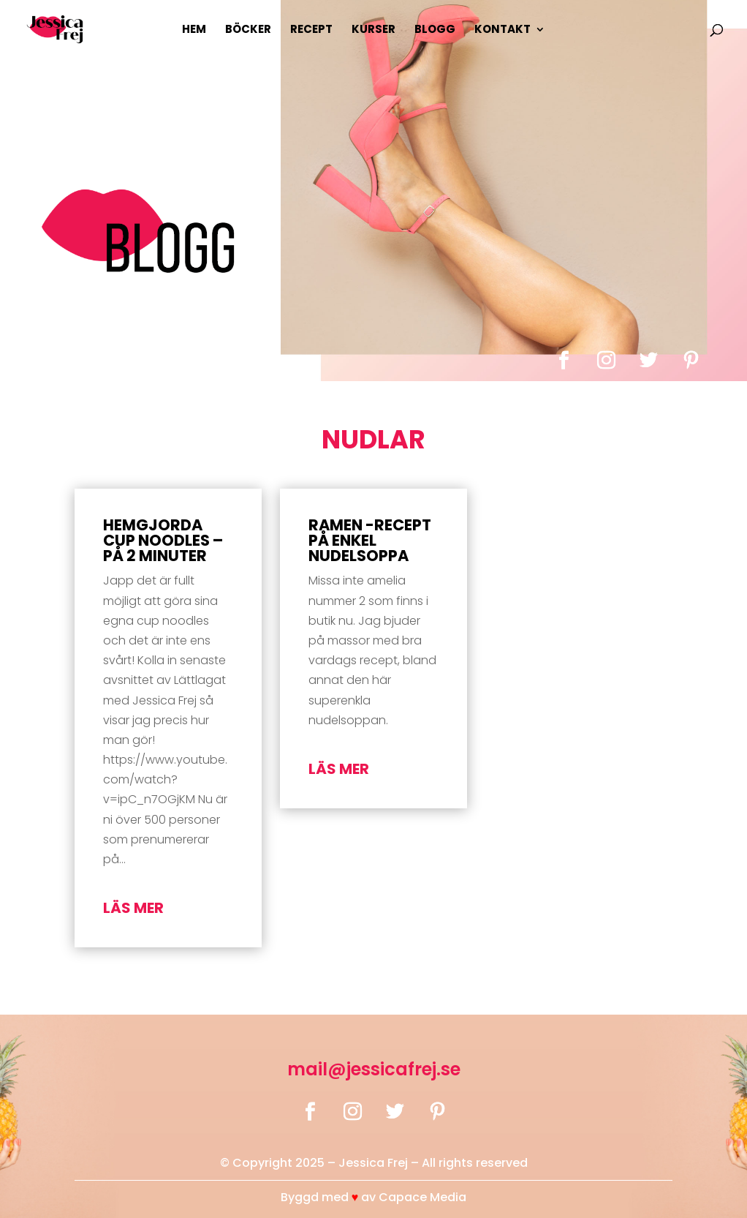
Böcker (248, 30)
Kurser (373, 30)
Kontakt (502, 30)
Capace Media (422, 1197)
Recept (311, 30)
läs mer (133, 908)
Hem (194, 30)
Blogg (434, 30)
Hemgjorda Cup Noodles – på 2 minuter (163, 540)
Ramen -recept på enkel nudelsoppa (369, 540)
